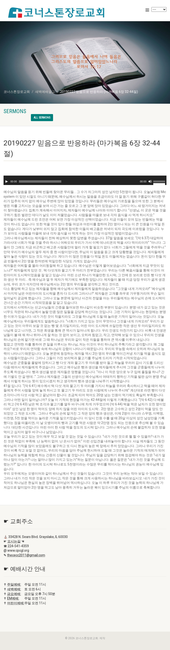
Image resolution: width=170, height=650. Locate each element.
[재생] (6, 181)
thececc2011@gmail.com (26, 555)
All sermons (42, 117)
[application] (85, 180)
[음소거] (150, 181)
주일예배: (14, 584)
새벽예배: (14, 589)
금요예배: (14, 594)
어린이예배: (15, 603)
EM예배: (13, 598)
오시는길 (14, 541)
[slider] (40, 181)
